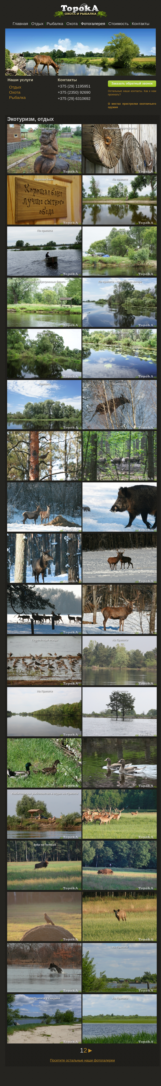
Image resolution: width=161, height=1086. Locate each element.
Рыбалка (55, 23)
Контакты (140, 23)
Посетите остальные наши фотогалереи (82, 1060)
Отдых (37, 23)
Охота (72, 23)
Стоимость (118, 23)
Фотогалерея (93, 23)
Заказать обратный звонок (132, 83)
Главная (20, 23)
